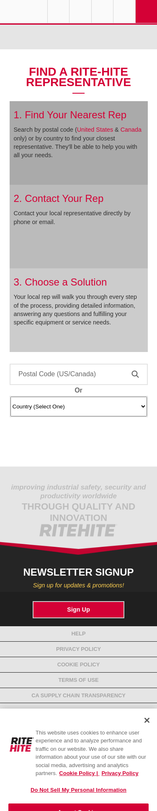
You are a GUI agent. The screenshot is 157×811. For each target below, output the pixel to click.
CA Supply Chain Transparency (78, 695)
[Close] (147, 726)
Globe (58, 11)
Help (78, 633)
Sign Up (78, 609)
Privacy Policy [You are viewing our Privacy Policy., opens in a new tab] (119, 779)
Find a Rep (80, 11)
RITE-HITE (23, 11)
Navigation (146, 11)
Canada (131, 129)
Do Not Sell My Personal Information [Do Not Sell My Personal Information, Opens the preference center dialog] (78, 796)
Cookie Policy (78, 664)
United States (95, 129)
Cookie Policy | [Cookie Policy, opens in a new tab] (79, 779)
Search (124, 11)
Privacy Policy (78, 649)
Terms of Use (79, 680)
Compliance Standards (78, 710)
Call (102, 11)
